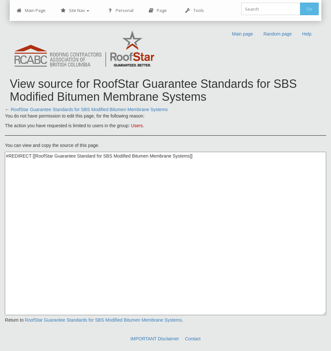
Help (307, 33)
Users (137, 125)
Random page (277, 33)
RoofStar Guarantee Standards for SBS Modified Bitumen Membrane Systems (89, 109)
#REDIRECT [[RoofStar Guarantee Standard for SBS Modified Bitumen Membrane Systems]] (165, 233)
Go (309, 9)
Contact (192, 338)
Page (157, 10)
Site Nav (74, 10)
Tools (194, 10)
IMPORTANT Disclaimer (154, 338)
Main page (242, 33)
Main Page (31, 10)
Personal (120, 10)
